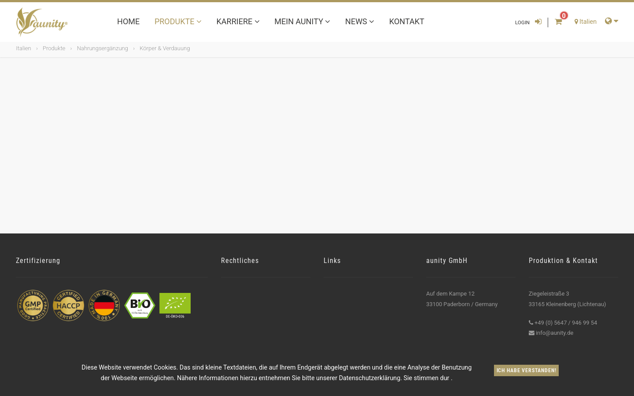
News (359, 21)
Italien (23, 48)
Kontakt (406, 21)
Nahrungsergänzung (102, 48)
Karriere (238, 21)
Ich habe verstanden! (527, 370)
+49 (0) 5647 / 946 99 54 (565, 322)
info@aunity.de (554, 332)
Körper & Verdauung (165, 48)
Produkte (178, 21)
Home (128, 21)
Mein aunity (302, 21)
